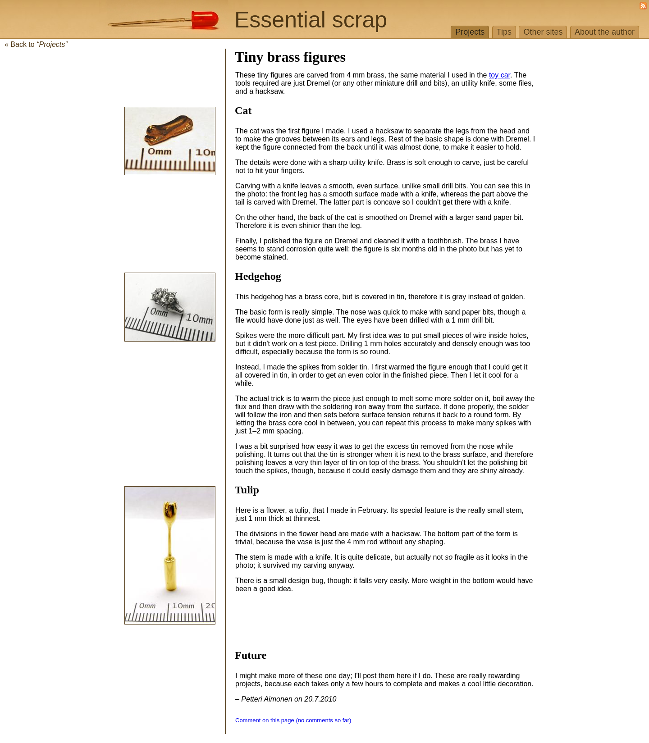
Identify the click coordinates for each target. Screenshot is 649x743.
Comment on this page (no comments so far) (293, 720)
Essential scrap (310, 19)
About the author (605, 31)
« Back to (36, 44)
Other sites (542, 31)
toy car (499, 75)
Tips (504, 31)
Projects (469, 31)
